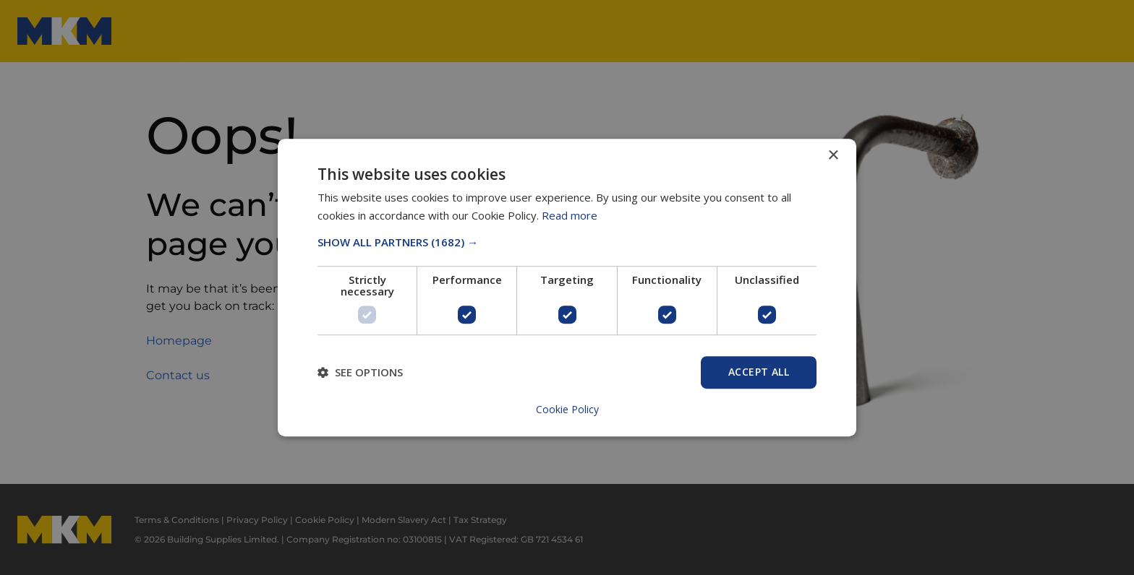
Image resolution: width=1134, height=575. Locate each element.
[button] (567, 241)
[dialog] (567, 287)
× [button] (832, 155)
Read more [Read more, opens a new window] (569, 215)
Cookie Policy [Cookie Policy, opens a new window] (567, 409)
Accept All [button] (758, 372)
